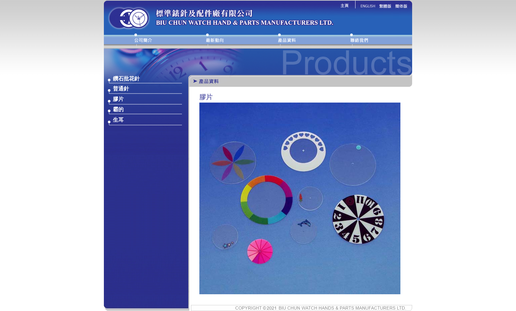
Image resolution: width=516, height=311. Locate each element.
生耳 (118, 120)
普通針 (121, 88)
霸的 (118, 109)
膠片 (118, 99)
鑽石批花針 (126, 78)
